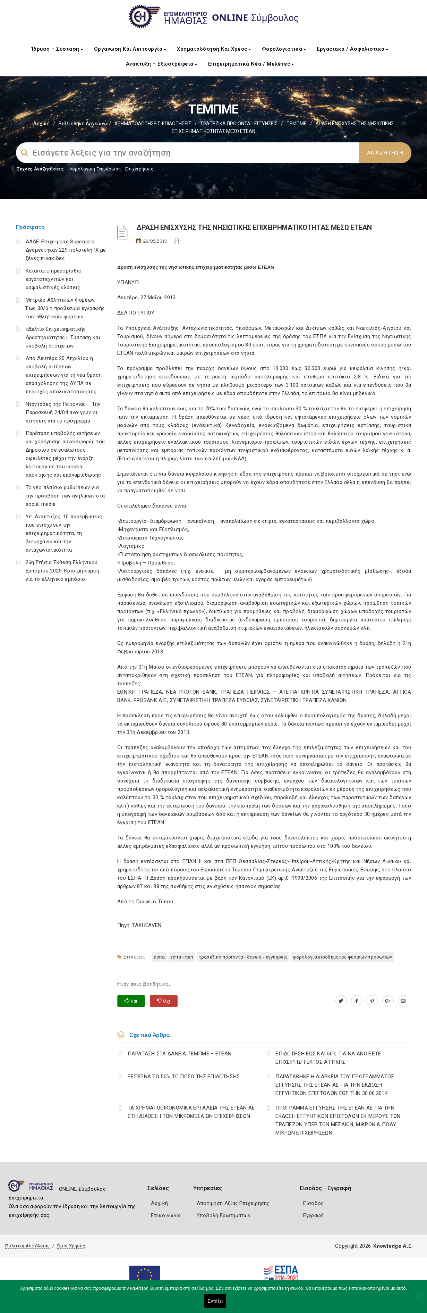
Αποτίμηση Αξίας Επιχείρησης (233, 1203)
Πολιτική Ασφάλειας (27, 1245)
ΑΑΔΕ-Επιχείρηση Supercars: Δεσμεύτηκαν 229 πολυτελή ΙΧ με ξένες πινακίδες (66, 250)
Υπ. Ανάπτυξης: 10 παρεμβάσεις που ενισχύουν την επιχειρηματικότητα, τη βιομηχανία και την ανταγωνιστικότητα (64, 533)
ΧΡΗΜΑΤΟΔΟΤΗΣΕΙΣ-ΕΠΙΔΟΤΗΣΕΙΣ (152, 123)
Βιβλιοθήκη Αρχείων (82, 123)
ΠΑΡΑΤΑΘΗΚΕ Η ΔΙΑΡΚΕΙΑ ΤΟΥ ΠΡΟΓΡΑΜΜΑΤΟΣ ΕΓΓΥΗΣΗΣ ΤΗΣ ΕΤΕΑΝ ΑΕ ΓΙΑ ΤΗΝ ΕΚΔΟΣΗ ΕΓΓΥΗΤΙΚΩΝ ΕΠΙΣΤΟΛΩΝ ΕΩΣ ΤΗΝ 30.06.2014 (334, 1084)
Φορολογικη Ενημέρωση (94, 169)
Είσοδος (313, 1203)
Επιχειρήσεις (139, 169)
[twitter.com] (341, 1001)
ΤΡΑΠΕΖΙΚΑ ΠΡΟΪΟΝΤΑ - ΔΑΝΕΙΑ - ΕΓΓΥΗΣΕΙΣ (243, 957)
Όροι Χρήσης (71, 1245)
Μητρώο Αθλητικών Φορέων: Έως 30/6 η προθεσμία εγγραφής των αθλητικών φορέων (65, 308)
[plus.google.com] (388, 1001)
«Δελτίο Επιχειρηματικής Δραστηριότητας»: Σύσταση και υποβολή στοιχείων (63, 337)
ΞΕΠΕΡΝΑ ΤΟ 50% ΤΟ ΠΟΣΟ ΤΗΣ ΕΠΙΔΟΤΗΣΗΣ (184, 1076)
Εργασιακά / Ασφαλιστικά (352, 49)
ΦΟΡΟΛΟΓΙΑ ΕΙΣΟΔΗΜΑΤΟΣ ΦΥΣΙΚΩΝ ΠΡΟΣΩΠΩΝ (342, 957)
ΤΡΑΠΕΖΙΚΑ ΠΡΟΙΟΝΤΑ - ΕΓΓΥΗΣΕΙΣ (238, 123)
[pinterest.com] (372, 1001)
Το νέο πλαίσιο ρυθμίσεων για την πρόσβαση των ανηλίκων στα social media (65, 495)
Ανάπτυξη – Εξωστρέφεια (161, 64)
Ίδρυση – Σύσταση (57, 49)
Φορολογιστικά (284, 49)
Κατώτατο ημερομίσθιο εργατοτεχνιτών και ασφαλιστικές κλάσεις (54, 279)
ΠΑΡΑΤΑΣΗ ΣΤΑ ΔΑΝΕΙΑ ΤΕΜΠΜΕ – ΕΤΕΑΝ (179, 1054)
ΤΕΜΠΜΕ (297, 123)
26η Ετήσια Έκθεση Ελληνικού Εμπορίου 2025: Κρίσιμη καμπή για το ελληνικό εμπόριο (62, 570)
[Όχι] (418, 1300)
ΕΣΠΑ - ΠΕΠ (182, 957)
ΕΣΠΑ (159, 957)
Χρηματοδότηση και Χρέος (214, 49)
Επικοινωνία (166, 1215)
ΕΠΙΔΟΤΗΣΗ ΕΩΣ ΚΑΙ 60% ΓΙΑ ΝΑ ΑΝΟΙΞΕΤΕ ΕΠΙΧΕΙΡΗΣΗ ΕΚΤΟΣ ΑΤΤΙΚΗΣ (328, 1058)
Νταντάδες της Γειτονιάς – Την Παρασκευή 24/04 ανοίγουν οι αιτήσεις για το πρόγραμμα (63, 412)
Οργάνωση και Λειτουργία (130, 49)
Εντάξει (215, 1301)
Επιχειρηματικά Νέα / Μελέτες (251, 64)
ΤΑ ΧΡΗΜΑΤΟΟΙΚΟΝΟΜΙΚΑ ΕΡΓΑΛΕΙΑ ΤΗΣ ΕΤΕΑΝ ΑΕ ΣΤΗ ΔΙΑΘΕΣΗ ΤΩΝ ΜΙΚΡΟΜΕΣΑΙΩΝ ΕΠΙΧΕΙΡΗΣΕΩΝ (191, 1112)
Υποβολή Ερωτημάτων (223, 1215)
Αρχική (41, 123)
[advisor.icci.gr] (403, 1001)
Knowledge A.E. (393, 1246)
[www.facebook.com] (357, 1001)
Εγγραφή (313, 1215)
